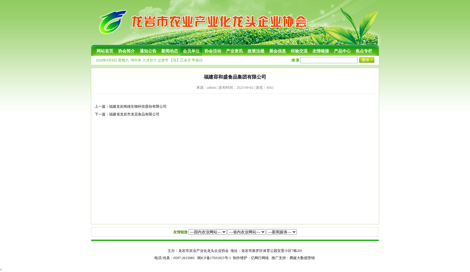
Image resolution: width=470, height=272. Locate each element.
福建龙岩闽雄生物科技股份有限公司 (138, 106)
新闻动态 (169, 51)
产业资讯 (234, 51)
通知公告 (148, 51)
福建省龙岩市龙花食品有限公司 (134, 114)
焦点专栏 (363, 51)
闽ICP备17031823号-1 (214, 258)
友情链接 (320, 51)
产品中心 (342, 51)
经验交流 (299, 51)
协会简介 (126, 51)
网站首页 (105, 51)
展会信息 (277, 51)
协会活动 (212, 51)
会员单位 (191, 51)
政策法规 (256, 51)
